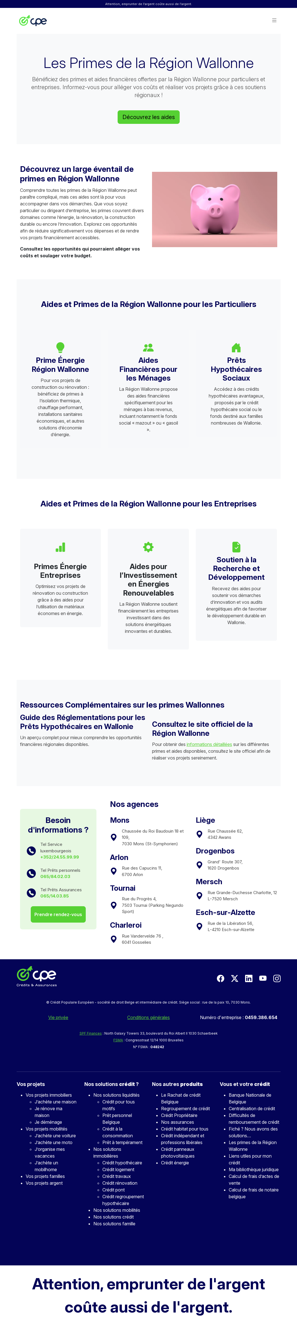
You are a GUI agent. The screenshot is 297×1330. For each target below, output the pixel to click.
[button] (274, 20)
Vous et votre (245, 1084)
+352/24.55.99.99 (59, 857)
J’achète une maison (55, 1102)
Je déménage (48, 1122)
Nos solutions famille (114, 1223)
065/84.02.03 (55, 876)
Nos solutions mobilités (116, 1210)
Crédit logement (118, 1169)
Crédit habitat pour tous (184, 1129)
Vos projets (31, 1084)
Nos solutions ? (111, 1084)
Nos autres (177, 1084)
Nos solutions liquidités (116, 1095)
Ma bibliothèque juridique (254, 1169)
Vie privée (58, 1017)
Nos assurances (177, 1122)
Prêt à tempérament (122, 1142)
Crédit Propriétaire (179, 1115)
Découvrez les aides (148, 117)
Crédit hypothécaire (122, 1163)
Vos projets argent (44, 1183)
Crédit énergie (175, 1163)
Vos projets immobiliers (49, 1095)
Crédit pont (113, 1190)
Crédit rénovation (119, 1183)
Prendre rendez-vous (58, 914)
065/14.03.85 (54, 896)
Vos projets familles (45, 1176)
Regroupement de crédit (185, 1108)
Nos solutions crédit (113, 1217)
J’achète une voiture (55, 1135)
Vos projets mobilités (46, 1129)
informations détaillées (209, 744)
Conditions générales (148, 1017)
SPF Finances (91, 1033)
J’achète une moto (53, 1142)
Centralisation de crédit (252, 1108)
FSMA (118, 1040)
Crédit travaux (116, 1176)
